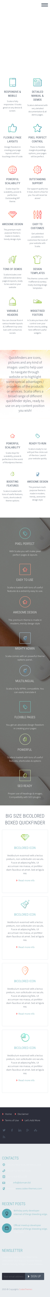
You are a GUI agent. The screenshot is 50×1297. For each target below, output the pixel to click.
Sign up (36, 1276)
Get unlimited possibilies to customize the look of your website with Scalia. (37, 240)
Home (8, 1113)
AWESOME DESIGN (12, 224)
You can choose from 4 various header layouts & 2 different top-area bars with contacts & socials (12, 326)
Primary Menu (44, 5)
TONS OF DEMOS (12, 269)
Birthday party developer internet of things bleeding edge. (31, 1212)
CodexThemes (25, 1289)
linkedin (20, 1130)
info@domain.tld (22, 1182)
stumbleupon (35, 1130)
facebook (12, 1130)
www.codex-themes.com (29, 1188)
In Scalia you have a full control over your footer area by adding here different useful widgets (37, 326)
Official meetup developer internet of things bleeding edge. (31, 1227)
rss (4, 1137)
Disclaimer (23, 1113)
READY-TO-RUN (37, 443)
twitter (4, 1130)
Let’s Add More (32, 1120)
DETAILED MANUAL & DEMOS (37, 95)
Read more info (26, 880)
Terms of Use (12, 1120)
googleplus (28, 1130)
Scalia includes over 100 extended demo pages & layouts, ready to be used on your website (12, 281)
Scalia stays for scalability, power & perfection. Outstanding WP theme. (12, 195)
